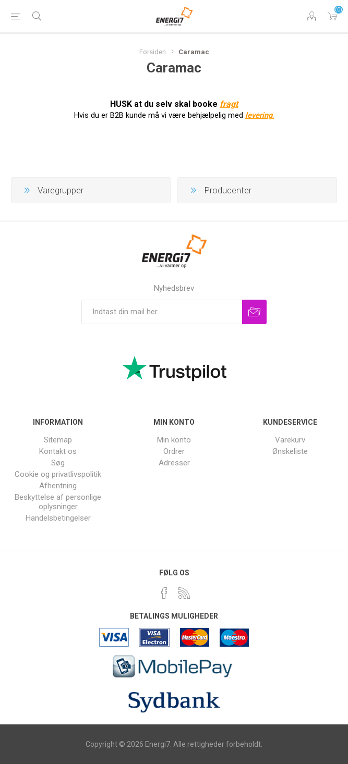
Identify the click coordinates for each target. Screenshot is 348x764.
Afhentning (58, 485)
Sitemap (58, 440)
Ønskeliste (290, 451)
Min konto (174, 440)
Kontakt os (58, 451)
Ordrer (174, 451)
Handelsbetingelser (58, 518)
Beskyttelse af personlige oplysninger (58, 501)
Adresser (174, 462)
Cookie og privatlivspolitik (58, 474)
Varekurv (332, 16)
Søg (58, 462)
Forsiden (152, 52)
